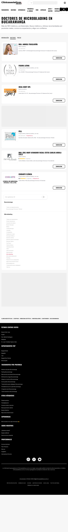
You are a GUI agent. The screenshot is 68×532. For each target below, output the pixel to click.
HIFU (7, 248)
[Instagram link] (28, 460)
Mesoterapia (9, 252)
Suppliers (3, 451)
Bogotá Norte (4, 350)
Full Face (8, 243)
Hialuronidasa (9, 245)
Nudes (3, 334)
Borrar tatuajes (10, 225)
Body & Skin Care (5, 332)
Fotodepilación (5, 403)
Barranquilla (4, 360)
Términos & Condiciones (33, 485)
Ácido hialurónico (10, 221)
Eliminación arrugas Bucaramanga (9, 376)
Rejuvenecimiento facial (12, 261)
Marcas (3, 449)
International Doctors (6, 454)
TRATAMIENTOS (5, 10)
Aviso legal (46, 483)
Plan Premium (4, 446)
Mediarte (3, 339)
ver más (36, 67)
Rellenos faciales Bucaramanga (9, 369)
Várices (8, 267)
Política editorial (54, 483)
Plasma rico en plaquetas (12, 259)
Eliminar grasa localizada (12, 239)
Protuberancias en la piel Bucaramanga (11, 386)
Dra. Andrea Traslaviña (28, 44)
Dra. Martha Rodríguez (6, 337)
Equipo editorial (5, 433)
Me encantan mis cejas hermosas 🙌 (10, 421)
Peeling (8, 258)
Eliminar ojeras (10, 241)
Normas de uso (22, 483)
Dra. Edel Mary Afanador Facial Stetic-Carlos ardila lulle (40, 153)
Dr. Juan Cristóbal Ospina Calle (9, 342)
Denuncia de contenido (7, 435)
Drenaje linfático (10, 236)
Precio (19, 38)
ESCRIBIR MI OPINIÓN (63, 9)
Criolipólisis (9, 232)
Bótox (7, 226)
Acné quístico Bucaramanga (8, 381)
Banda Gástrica (5, 410)
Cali (2, 355)
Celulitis (8, 230)
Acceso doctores (5, 444)
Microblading (9, 254)
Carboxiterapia (10, 228)
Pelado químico (5, 400)
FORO (37, 10)
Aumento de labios (11, 223)
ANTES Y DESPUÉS (50, 10)
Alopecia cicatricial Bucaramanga (9, 379)
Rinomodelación (10, 263)
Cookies (29, 483)
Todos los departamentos (12, 207)
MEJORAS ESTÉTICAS (57, 10)
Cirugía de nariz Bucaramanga (8, 389)
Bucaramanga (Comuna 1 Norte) (14, 209)
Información (5, 38)
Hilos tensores (9, 250)
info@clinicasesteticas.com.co (40, 479)
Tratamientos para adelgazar (13, 265)
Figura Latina (24, 65)
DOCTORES (13, 10)
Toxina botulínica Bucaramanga (9, 391)
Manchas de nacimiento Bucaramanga (10, 374)
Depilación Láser (10, 234)
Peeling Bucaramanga (6, 372)
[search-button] (55, 2)
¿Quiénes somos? (5, 430)
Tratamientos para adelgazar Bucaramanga (12, 384)
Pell (20, 131)
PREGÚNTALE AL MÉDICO (30, 10)
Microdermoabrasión (11, 256)
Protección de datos (12, 483)
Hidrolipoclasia (10, 247)
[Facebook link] (34, 460)
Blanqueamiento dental (7, 407)
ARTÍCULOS (43, 10)
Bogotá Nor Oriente (6, 358)
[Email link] (39, 459)
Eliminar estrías (10, 237)
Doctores (13, 38)
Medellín (3, 353)
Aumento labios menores (7, 405)
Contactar (59, 58)
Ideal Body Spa (24, 87)
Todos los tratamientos (12, 219)
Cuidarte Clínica (25, 174)
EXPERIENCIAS (21, 10)
